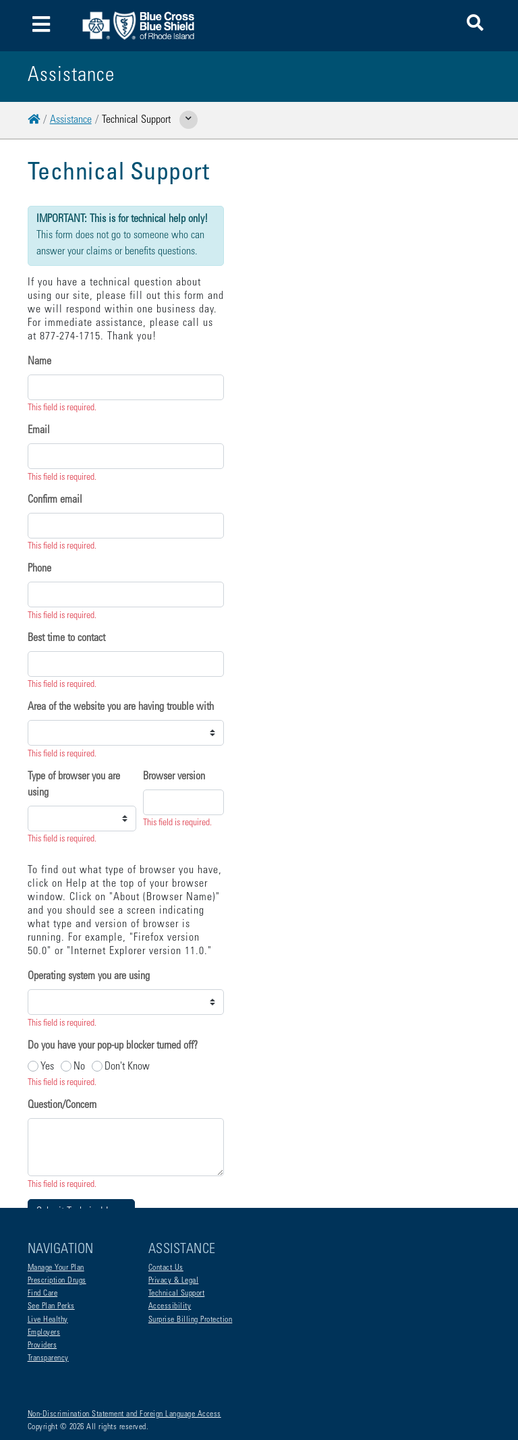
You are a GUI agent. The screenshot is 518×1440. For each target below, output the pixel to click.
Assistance (71, 120)
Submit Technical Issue (81, 1085)
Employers (44, 1279)
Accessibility (170, 1252)
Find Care (43, 1240)
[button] (475, 25)
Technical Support (176, 1240)
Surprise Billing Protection (190, 1266)
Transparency (48, 1304)
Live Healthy (48, 1266)
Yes (47, 940)
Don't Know (127, 940)
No (79, 940)
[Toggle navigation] (41, 26)
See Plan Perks (51, 1252)
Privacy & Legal (173, 1227)
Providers (42, 1291)
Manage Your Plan (56, 1214)
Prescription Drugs (57, 1227)
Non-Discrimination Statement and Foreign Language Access (124, 1360)
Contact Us (165, 1214)
